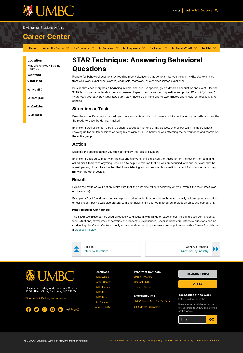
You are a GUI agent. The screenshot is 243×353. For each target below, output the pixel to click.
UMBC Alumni (102, 276)
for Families (106, 48)
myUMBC (37, 90)
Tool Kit (206, 48)
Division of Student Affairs (43, 28)
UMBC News (102, 297)
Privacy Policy (155, 340)
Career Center (46, 36)
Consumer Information (207, 340)
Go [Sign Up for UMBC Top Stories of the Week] (211, 319)
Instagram (37, 99)
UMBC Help (101, 292)
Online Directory (143, 276)
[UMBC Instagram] (44, 309)
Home (32, 48)
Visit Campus (102, 302)
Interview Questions (96, 251)
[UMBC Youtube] (52, 309)
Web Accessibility (184, 340)
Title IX (168, 340)
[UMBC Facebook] (28, 309)
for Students (81, 48)
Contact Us (35, 80)
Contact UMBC (142, 282)
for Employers (131, 48)
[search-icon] (216, 10)
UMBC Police (141, 301)
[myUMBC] (192, 10)
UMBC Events (102, 287)
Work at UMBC (103, 307)
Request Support (143, 287)
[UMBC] (48, 10)
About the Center (53, 48)
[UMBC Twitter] (36, 309)
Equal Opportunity (136, 340)
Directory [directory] (206, 10)
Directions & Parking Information (45, 298)
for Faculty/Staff (182, 48)
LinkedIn (36, 116)
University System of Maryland (53, 341)
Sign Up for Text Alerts (147, 306)
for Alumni (156, 48)
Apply (176, 10)
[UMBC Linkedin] (60, 309)
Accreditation (117, 340)
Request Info (198, 273)
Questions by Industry (195, 251)
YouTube (37, 107)
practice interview (86, 229)
